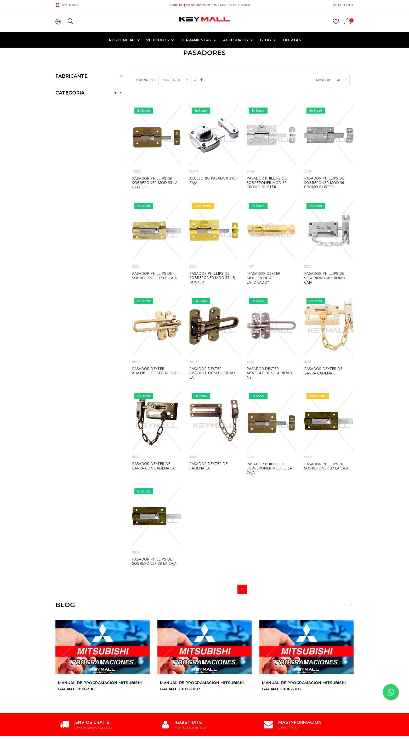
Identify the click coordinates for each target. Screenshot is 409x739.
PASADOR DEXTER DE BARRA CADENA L (323, 338)
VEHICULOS (157, 39)
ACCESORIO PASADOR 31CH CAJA (213, 148)
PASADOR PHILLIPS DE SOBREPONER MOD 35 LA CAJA (269, 436)
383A (193, 234)
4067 (250, 234)
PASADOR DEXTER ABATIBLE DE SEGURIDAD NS (269, 341)
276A (308, 139)
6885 (193, 424)
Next (351, 572)
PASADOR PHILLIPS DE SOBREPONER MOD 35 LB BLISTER (212, 245)
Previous (344, 572)
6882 (135, 424)
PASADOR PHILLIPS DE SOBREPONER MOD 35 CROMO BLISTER (267, 150)
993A (136, 520)
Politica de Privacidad (165, 721)
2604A (194, 139)
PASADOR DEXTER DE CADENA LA (208, 433)
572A (308, 234)
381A (136, 234)
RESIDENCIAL (121, 39)
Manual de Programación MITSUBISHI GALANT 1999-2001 (100, 653)
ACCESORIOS (235, 39)
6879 (193, 329)
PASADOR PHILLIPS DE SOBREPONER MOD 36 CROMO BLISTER (324, 150)
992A (308, 424)
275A (250, 139)
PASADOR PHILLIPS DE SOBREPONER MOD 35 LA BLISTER (155, 150)
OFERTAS (292, 39)
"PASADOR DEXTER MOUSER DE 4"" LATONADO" (263, 245)
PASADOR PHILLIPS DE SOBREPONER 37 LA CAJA (326, 433)
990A (250, 424)
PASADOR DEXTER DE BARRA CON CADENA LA (153, 433)
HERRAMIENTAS (195, 39)
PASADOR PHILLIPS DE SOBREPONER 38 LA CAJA (154, 529)
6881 (307, 329)
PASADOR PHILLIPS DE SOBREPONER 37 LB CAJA (154, 243)
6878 (135, 329)
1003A (136, 139)
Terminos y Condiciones (126, 721)
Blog (265, 39)
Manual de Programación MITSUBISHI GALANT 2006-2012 (304, 653)
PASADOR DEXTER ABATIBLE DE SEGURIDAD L (156, 338)
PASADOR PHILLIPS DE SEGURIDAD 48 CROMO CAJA (324, 245)
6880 (250, 329)
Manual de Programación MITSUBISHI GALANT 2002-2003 (202, 653)
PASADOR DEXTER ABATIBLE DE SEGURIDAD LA (212, 341)
